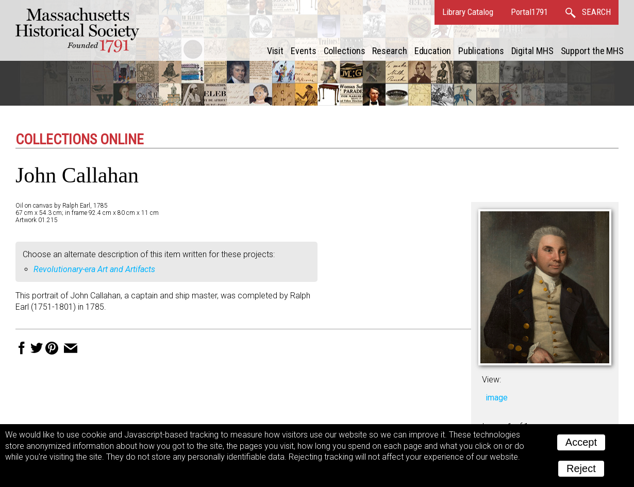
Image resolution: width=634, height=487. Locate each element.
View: (491, 379)
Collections (344, 50)
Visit (275, 50)
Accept (581, 442)
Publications (481, 50)
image (497, 397)
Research (389, 50)
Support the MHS (592, 50)
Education (432, 50)
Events (303, 50)
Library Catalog (467, 12)
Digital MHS (532, 50)
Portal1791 (529, 12)
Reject (581, 468)
